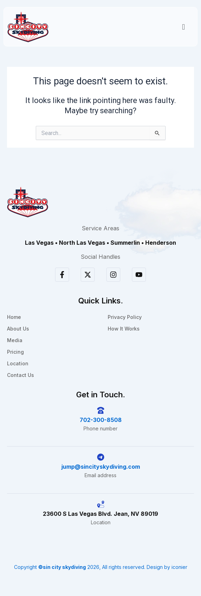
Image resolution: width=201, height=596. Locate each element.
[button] (183, 26)
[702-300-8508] (100, 410)
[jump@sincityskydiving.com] (100, 457)
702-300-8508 (101, 419)
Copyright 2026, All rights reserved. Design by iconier (100, 567)
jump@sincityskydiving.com (100, 466)
